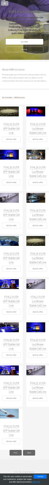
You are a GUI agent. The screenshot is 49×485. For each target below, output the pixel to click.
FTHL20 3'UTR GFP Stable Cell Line (11, 344)
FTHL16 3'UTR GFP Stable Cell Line (11, 172)
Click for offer (11, 139)
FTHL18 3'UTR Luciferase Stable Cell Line (37, 215)
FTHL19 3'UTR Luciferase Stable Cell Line (37, 258)
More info (36, 482)
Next (29, 453)
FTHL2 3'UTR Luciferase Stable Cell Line (37, 301)
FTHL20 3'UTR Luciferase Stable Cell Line (37, 344)
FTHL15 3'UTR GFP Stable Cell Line (11, 128)
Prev (15, 453)
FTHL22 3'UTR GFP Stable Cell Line (11, 430)
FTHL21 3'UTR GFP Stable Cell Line (11, 387)
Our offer (24, 42)
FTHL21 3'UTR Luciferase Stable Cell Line (37, 387)
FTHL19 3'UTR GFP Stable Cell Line (11, 258)
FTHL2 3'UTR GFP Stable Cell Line (11, 301)
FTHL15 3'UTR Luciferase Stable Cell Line (37, 128)
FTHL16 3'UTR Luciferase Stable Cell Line (37, 172)
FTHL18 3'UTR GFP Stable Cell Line (11, 215)
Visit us (24, 49)
